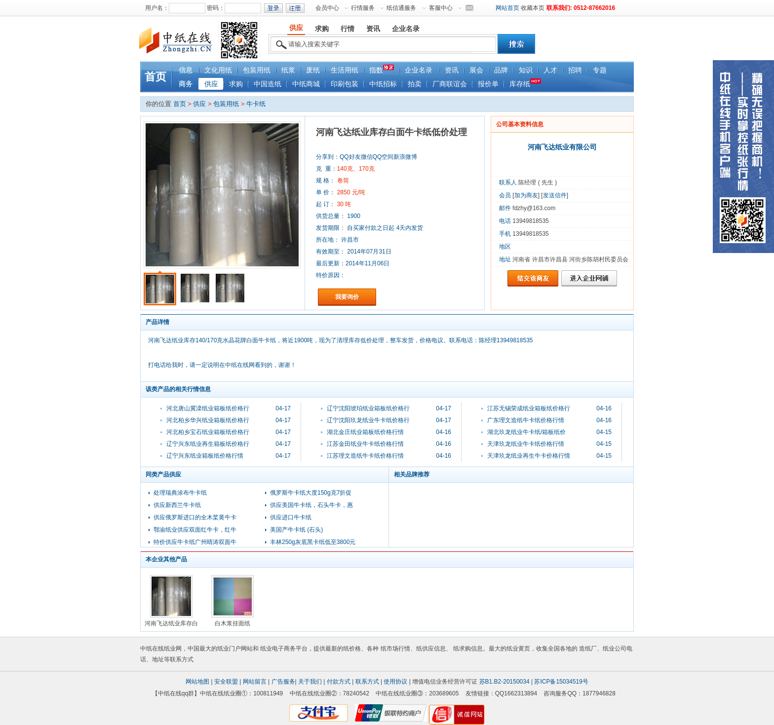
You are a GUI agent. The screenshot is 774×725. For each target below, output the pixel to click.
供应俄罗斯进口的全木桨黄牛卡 (195, 517)
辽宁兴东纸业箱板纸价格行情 (204, 455)
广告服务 (283, 681)
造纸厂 (588, 648)
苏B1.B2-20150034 (504, 681)
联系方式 (367, 681)
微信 (367, 156)
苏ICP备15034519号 (561, 681)
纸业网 (173, 648)
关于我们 (310, 681)
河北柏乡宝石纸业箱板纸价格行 (207, 432)
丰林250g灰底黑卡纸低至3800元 (312, 542)
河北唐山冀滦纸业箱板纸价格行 (207, 408)
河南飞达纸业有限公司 (562, 147)
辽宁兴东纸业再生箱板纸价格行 (207, 443)
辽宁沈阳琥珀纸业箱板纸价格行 (368, 408)
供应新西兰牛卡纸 (177, 505)
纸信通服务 (401, 7)
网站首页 (507, 7)
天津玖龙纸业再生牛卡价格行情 (528, 455)
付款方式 (338, 681)
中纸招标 (383, 84)
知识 (526, 70)
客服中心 (441, 7)
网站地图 (197, 681)
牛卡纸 (256, 104)
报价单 (488, 84)
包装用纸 (257, 70)
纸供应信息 (431, 648)
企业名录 (418, 70)
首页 (155, 77)
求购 (236, 84)
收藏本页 (532, 7)
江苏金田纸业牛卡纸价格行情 (365, 443)
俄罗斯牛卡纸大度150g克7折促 (310, 492)
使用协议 (395, 681)
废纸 (313, 70)
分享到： (328, 156)
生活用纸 (344, 70)
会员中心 (327, 7)
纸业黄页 (518, 648)
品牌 (501, 70)
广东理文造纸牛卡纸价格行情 (525, 420)
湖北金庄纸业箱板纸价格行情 (365, 432)
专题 (600, 70)
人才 (550, 70)
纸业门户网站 (235, 648)
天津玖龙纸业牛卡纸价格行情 (525, 443)
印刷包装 (344, 84)
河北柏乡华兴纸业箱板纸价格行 (207, 420)
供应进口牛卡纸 (290, 517)
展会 (476, 70)
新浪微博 (405, 156)
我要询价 (347, 296)
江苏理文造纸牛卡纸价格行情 (365, 455)
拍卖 (415, 84)
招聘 (575, 70)
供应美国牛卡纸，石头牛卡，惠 (311, 505)
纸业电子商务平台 (284, 648)
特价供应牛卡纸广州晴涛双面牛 (195, 542)
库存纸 (525, 83)
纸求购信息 (468, 648)
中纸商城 (306, 84)
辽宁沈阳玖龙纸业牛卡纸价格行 (368, 420)
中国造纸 (267, 84)
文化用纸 (218, 70)
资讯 (452, 70)
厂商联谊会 (449, 84)
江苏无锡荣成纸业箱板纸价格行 (528, 408)
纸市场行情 (395, 648)
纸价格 (352, 648)
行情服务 (363, 7)
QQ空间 (383, 156)
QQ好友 (350, 156)
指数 (381, 69)
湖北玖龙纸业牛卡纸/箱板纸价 (526, 432)
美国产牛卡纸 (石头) (296, 529)
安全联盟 (226, 681)
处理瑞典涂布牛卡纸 (180, 492)
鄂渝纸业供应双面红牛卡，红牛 (195, 529)
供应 (211, 84)
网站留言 (255, 681)
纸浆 (288, 70)
